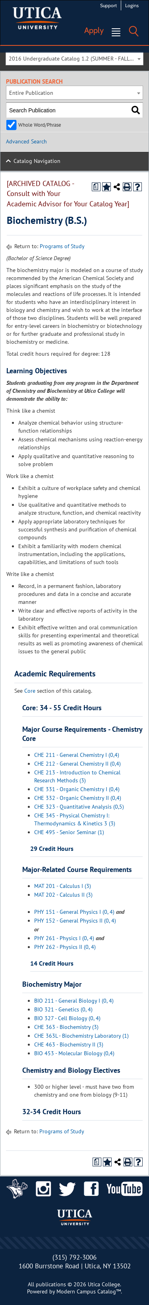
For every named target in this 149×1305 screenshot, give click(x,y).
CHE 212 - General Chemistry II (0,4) (77, 763)
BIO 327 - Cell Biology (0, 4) (67, 1018)
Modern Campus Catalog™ (88, 1291)
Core (29, 690)
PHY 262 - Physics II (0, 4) (65, 946)
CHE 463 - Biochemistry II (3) (68, 1044)
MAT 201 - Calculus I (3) (62, 886)
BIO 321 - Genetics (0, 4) (63, 1009)
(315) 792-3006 (74, 1257)
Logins (132, 5)
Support (108, 5)
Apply (94, 30)
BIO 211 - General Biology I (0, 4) (74, 1000)
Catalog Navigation (37, 161)
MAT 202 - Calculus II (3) (63, 894)
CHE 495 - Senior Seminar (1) (69, 832)
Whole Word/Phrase (39, 124)
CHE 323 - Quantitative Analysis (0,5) (79, 806)
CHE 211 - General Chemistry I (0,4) (76, 754)
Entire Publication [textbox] (31, 92)
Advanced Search (26, 141)
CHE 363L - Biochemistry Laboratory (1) (81, 1035)
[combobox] (74, 58)
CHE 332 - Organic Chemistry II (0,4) (77, 797)
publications (51, 1284)
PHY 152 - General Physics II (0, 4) (75, 920)
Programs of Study (62, 246)
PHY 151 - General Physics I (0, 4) (74, 911)
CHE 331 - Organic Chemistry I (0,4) (77, 789)
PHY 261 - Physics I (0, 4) (64, 938)
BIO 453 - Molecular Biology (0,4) (74, 1053)
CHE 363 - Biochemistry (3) (66, 1027)
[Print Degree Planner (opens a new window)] (96, 186)
